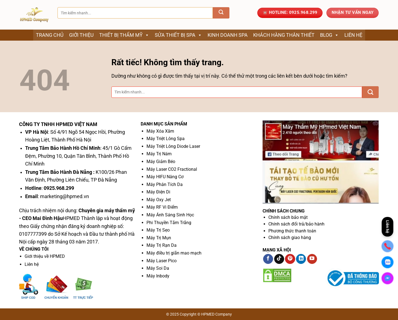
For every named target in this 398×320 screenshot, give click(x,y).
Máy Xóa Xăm (160, 131)
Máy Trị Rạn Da (161, 245)
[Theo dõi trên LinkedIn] (301, 259)
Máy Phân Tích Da (164, 184)
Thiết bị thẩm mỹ (124, 35)
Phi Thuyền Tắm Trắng (168, 222)
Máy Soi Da (157, 268)
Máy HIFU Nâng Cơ (165, 176)
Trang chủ (50, 35)
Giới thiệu (81, 35)
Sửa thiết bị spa (178, 35)
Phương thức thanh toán (292, 231)
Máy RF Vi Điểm (162, 207)
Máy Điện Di (158, 192)
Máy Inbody (157, 276)
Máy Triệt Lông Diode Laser (173, 146)
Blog (329, 35)
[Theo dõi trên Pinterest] (290, 259)
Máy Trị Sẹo (158, 230)
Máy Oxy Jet (158, 199)
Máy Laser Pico (161, 260)
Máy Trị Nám (159, 153)
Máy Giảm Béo (160, 161)
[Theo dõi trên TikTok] (279, 259)
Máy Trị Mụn (158, 237)
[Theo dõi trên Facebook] (268, 259)
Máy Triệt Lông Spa (165, 138)
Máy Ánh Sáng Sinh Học (170, 214)
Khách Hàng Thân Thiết (284, 35)
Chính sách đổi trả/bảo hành (296, 224)
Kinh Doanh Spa (228, 35)
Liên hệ (353, 35)
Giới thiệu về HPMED (45, 256)
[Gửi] (221, 13)
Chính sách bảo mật (288, 217)
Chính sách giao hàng (289, 237)
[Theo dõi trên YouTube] (312, 259)
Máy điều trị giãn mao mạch (173, 253)
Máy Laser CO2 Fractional (171, 169)
